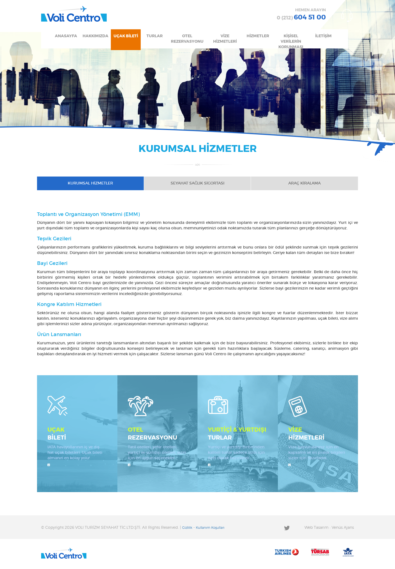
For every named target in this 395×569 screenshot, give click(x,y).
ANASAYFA (66, 36)
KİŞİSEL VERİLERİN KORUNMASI (290, 41)
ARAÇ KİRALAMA (304, 183)
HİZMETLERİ (318, 433)
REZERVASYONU (157, 433)
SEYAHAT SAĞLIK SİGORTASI (197, 183)
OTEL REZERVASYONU (187, 39)
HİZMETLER (258, 36)
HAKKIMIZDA (95, 36)
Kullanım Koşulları (210, 527)
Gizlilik (187, 527)
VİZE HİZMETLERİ (225, 39)
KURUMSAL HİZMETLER (90, 183)
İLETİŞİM (323, 36)
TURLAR (154, 36)
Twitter (286, 528)
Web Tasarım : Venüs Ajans (329, 528)
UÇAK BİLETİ (126, 36)
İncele (48, 465)
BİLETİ (77, 433)
